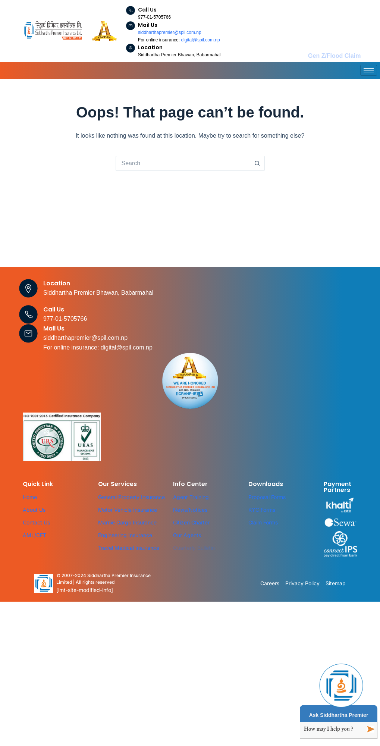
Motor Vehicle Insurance (127, 510)
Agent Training (191, 497)
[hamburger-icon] (368, 70)
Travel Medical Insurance (128, 548)
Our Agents (187, 535)
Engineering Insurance (125, 535)
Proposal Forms (267, 497)
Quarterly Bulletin (194, 548)
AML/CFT (34, 535)
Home (30, 497)
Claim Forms (263, 522)
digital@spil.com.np (200, 40)
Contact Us (36, 522)
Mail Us (147, 25)
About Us (34, 510)
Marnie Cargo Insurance (127, 522)
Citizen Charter (191, 522)
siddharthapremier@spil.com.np (169, 32)
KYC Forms (261, 510)
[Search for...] (183, 163)
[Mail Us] (130, 25)
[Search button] (257, 163)
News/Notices (190, 510)
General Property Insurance (131, 497)
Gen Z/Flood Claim (334, 56)
